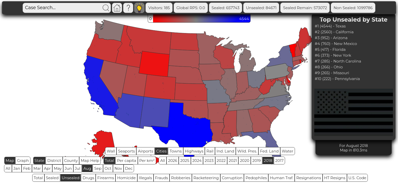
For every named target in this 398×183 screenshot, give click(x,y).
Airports (145, 151)
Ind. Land (225, 151)
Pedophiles (256, 177)
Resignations (308, 177)
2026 (172, 160)
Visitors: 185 (159, 7)
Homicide (126, 177)
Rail (209, 151)
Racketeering (206, 177)
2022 (221, 160)
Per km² (147, 160)
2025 (184, 160)
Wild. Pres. (247, 151)
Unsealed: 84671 (261, 7)
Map (10, 160)
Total (109, 160)
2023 (209, 160)
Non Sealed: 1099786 (353, 7)
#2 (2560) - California (334, 31)
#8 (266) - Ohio (329, 67)
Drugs (88, 177)
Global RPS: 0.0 (190, 7)
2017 (279, 160)
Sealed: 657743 (226, 7)
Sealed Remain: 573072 (305, 7)
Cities (161, 151)
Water (287, 151)
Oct (108, 168)
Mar (37, 168)
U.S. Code (358, 177)
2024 (197, 160)
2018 (268, 160)
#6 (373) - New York (333, 55)
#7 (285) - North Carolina (338, 61)
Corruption (232, 177)
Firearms (105, 177)
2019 (256, 160)
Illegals (145, 177)
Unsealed (70, 177)
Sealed (52, 177)
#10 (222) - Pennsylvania (337, 78)
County (71, 160)
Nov (118, 168)
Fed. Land (269, 151)
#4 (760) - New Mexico (336, 43)
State (39, 160)
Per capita (126, 160)
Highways (194, 151)
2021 (233, 160)
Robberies (180, 177)
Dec (129, 168)
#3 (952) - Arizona (331, 37)
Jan (16, 168)
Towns (176, 151)
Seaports (126, 151)
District (54, 160)
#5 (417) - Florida (330, 49)
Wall (111, 151)
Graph (23, 160)
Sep (97, 168)
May (58, 168)
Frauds (161, 177)
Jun (68, 168)
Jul (77, 168)
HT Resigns (334, 177)
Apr (47, 168)
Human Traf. (281, 177)
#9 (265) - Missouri (332, 72)
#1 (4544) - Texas (330, 26)
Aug (87, 168)
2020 (244, 160)
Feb (26, 168)
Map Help (90, 160)
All (162, 160)
